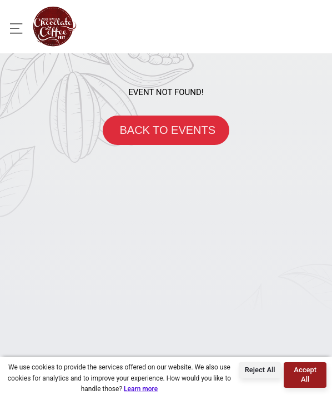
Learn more (141, 389)
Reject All (260, 370)
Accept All (305, 374)
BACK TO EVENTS (166, 130)
